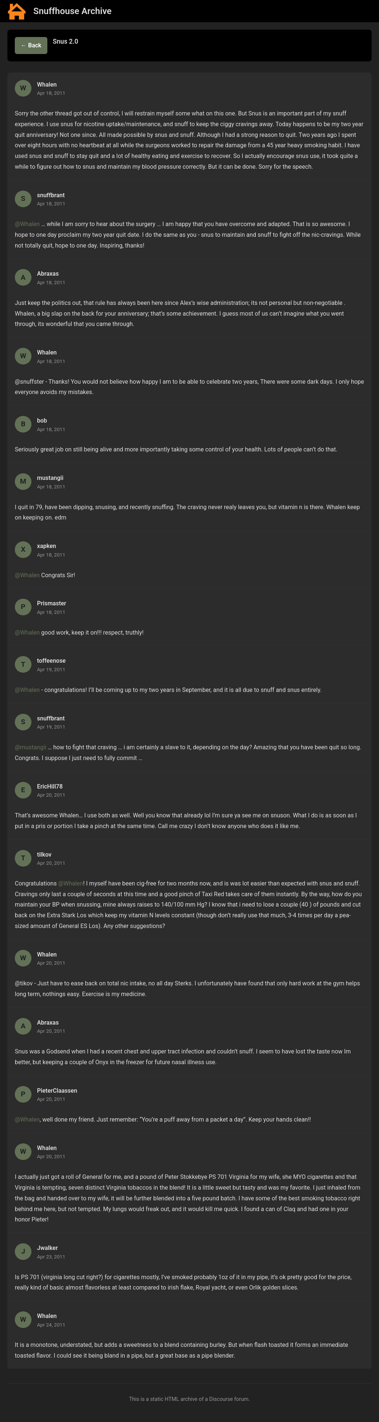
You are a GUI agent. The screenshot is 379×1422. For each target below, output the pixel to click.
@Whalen (27, 224)
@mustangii (30, 747)
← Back (31, 45)
